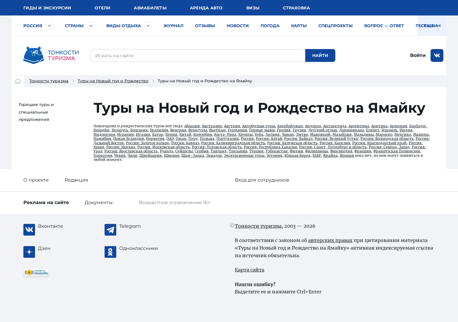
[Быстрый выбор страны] (91, 25)
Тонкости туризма (48, 80)
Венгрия (178, 130)
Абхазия (192, 126)
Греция (284, 130)
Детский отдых (322, 130)
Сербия (202, 151)
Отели (102, 8)
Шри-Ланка (192, 155)
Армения (398, 126)
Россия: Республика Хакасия (270, 147)
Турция (256, 151)
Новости (238, 25)
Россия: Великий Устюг (336, 138)
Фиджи (296, 151)
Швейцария (150, 155)
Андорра (313, 126)
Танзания (238, 151)
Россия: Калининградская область (233, 143)
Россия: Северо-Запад (389, 147)
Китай (185, 134)
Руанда (166, 151)
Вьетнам (217, 130)
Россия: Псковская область (217, 147)
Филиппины (316, 151)
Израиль (389, 130)
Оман (181, 138)
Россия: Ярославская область (131, 151)
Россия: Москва (120, 147)
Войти (418, 55)
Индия (406, 130)
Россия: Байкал (298, 138)
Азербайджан (290, 126)
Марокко (384, 134)
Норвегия (155, 138)
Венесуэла (197, 130)
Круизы (245, 134)
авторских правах (330, 240)
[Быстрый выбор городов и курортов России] (49, 25)
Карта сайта (249, 270)
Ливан (288, 134)
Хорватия (102, 155)
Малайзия (342, 134)
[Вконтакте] (61, 226)
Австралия (212, 126)
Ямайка (330, 155)
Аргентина (358, 126)
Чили (132, 155)
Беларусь (120, 130)
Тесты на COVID (435, 25)
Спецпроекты (335, 25)
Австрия (232, 126)
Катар (157, 134)
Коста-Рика (225, 134)
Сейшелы (184, 151)
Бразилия (159, 130)
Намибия (102, 138)
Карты (299, 25)
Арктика (379, 126)
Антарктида (334, 126)
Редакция (76, 180)
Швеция (171, 155)
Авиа (150, 8)
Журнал (173, 25)
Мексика (402, 134)
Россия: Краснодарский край (379, 143)
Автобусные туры (258, 126)
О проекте (36, 180)
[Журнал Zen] (61, 248)
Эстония (274, 155)
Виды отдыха (123, 25)
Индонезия (104, 134)
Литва (302, 134)
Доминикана (351, 130)
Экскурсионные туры (244, 155)
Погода (270, 25)
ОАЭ (170, 138)
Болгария (139, 130)
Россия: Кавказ (185, 143)
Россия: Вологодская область (387, 138)
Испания (125, 134)
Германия (237, 130)
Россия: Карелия (335, 143)
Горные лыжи (262, 130)
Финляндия (341, 151)
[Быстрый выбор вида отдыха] (148, 25)
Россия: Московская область (163, 147)
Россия (32, 25)
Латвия (272, 134)
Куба (259, 134)
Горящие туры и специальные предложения (36, 112)
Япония (347, 155)
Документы (99, 202)
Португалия (227, 138)
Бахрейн (101, 130)
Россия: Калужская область (292, 143)
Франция (362, 151)
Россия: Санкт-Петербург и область (333, 147)
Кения (171, 134)
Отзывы (205, 25)
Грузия (299, 130)
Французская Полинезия (396, 151)
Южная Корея (297, 155)
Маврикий (320, 134)
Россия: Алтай (269, 138)
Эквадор (214, 155)
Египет (372, 130)
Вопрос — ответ (384, 25)
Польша (207, 138)
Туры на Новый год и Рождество (113, 80)
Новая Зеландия (128, 138)
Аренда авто (206, 8)
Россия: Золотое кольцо (147, 143)
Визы (253, 8)
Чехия (120, 155)
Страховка (296, 8)
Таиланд (219, 151)
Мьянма (421, 134)
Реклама (46, 202)
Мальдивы (364, 134)
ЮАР (317, 155)
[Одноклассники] (142, 248)
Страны (74, 25)
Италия (143, 134)
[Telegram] (142, 226)
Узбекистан (277, 151)
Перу (193, 138)
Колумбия (202, 134)
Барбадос (417, 126)
